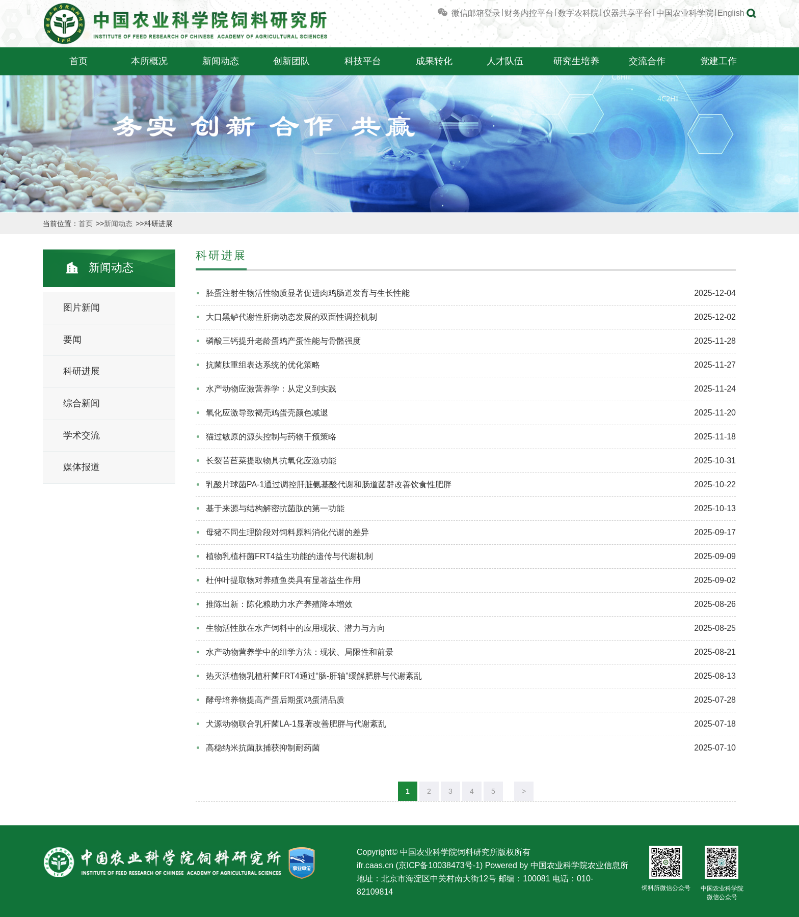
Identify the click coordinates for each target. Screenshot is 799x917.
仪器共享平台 (627, 13)
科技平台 (362, 61)
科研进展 (81, 371)
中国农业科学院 (684, 13)
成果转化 (434, 61)
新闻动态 (220, 61)
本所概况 (149, 61)
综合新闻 (81, 403)
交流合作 (647, 61)
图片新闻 (81, 307)
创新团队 (291, 61)
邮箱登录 (484, 13)
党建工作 (718, 61)
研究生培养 (576, 61)
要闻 (72, 340)
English (730, 13)
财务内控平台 (528, 13)
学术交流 (81, 435)
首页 (78, 61)
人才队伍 (505, 61)
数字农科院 (578, 13)
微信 (452, 13)
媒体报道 (81, 467)
